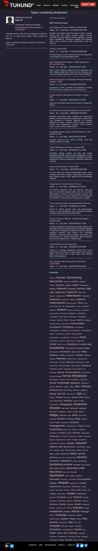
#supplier (71, 515)
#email (66, 375)
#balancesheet (57, 302)
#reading (79, 476)
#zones (81, 540)
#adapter (82, 282)
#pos (51, 454)
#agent (75, 285)
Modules (56, 5)
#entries (62, 379)
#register (53, 483)
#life (69, 415)
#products (66, 460)
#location (61, 419)
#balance (81, 299)
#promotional (86, 465)
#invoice (54, 408)
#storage (85, 511)
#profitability (82, 461)
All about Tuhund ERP (58, 49)
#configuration (54, 330)
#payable (71, 443)
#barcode (57, 306)
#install (81, 401)
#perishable (81, 447)
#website (84, 536)
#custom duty (85, 344)
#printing (53, 457)
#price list (65, 454)
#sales (71, 493)
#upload (78, 529)
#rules (78, 490)
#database (54, 355)
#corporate (75, 337)
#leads (69, 412)
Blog (40, 545)
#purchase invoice (57, 468)
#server (77, 500)
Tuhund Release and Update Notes (63, 244)
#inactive (67, 397)
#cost (83, 337)
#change (52, 320)
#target (72, 519)
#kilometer (53, 412)
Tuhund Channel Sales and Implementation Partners (69, 203)
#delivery (61, 358)
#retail (83, 487)
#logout (84, 419)
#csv (64, 344)
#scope (69, 497)
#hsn (84, 394)
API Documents (50, 545)
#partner (63, 443)
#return (52, 490)
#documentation (64, 366)
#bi (63, 306)
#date (62, 355)
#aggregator (84, 285)
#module (76, 433)
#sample (52, 497)
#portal (85, 450)
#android (81, 288)
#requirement (55, 486)
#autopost (65, 299)
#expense (75, 383)
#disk (87, 362)
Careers (64, 5)
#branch (62, 309)
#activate (66, 282)
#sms (69, 508)
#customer (56, 348)
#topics (71, 526)
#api (88, 288)
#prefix (57, 454)
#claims (79, 320)
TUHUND (22, 5)
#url (84, 529)
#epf (67, 379)
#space (86, 508)
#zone (75, 540)
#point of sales (70, 450)
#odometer (72, 436)
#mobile (61, 433)
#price (73, 453)
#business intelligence (68, 313)
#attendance (73, 295)
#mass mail (66, 429)
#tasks (78, 519)
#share (77, 504)
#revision (67, 490)
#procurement (71, 457)
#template (54, 525)
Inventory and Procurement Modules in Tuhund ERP (69, 110)
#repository (74, 483)
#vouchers (53, 536)
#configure (65, 330)
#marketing (55, 429)
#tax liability (63, 522)
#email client (85, 372)
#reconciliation (84, 479)
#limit (74, 415)
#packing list (54, 443)
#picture (57, 450)
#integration (66, 404)
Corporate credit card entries (27, 25)
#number (64, 436)
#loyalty (57, 422)
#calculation (81, 313)
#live (84, 415)
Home (39, 5)
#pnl (62, 450)
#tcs (75, 522)
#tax (70, 522)
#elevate (60, 372)
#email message (55, 376)
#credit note (80, 341)
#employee (79, 375)
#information (58, 401)
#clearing (87, 320)
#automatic (54, 299)
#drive (60, 369)
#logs (51, 422)
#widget (61, 540)
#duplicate (67, 369)
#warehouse (62, 536)
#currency (72, 344)
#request (82, 483)
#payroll (53, 446)
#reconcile (72, 479)
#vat (66, 533)
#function (76, 390)
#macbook (65, 422)
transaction (10, 45)
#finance (86, 386)
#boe (79, 306)
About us (62, 545)
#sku (64, 508)
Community (33, 545)
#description (53, 362)
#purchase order (75, 468)
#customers (70, 348)
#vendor (73, 533)
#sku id (59, 508)
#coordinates (65, 337)
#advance (60, 285)
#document (53, 366)
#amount (61, 288)
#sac (89, 490)
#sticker (66, 511)
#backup (72, 299)
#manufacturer (71, 426)
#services (53, 504)
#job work (74, 408)
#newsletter (85, 433)
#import (59, 397)
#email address (72, 372)
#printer (81, 453)
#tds (79, 522)
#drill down (53, 369)
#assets (52, 296)
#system (64, 518)
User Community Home (57, 18)
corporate (15, 42)
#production (54, 461)
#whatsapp (53, 540)
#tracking (78, 526)
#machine (74, 422)
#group (52, 393)
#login (78, 419)
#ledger (54, 415)
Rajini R (19, 20)
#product (82, 457)
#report (63, 482)
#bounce (52, 310)
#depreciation (82, 359)
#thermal (64, 526)
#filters (78, 387)
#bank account (71, 303)
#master (75, 429)
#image (52, 397)
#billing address (71, 306)
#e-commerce (77, 369)
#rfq (73, 490)
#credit (52, 344)
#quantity (73, 472)
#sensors (69, 501)
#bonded (85, 306)
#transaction (55, 529)
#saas (84, 490)
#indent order (77, 397)
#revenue (59, 490)
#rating (72, 476)
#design (62, 362)
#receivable (54, 479)
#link (80, 415)
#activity (74, 281)
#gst (79, 393)
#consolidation (75, 330)
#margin (87, 426)
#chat (65, 320)
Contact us (71, 545)
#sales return (61, 494)
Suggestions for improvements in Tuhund (65, 184)
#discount (70, 362)
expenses (32, 42)
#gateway (84, 390)
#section (86, 497)
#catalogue (73, 317)
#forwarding (67, 390)
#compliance (79, 327)
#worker (68, 540)
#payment (81, 443)
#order (68, 440)
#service (85, 501)
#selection (53, 501)
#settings (70, 504)
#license (63, 415)
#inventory (80, 404)
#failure (66, 387)
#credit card (70, 341)
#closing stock (54, 324)
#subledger (61, 515)
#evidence (83, 379)
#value (60, 533)
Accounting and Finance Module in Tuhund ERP (68, 27)
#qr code (66, 472)
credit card (41, 42)
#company (68, 327)
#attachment (60, 296)
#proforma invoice (60, 464)
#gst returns (71, 394)
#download (86, 365)
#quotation (56, 475)
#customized (54, 352)
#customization (83, 348)
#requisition (66, 487)
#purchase (55, 471)
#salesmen (81, 494)
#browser (77, 310)
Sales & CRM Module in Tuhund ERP (64, 167)
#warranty (71, 536)
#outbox (75, 440)
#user (52, 532)
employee (24, 42)
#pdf (60, 446)
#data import (75, 352)
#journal (82, 408)
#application (60, 292)
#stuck (51, 515)
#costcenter (53, 341)
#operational (60, 440)
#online (80, 436)
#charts (59, 320)
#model (68, 433)
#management (57, 425)
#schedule (61, 497)
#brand (70, 310)
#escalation (74, 379)
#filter (72, 387)
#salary (52, 494)
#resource (75, 486)
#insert (75, 401)
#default (79, 355)
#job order (65, 408)
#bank (80, 303)
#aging (52, 289)
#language (62, 412)
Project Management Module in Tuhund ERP (66, 147)
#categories (82, 317)
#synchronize (54, 519)
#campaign (53, 317)
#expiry (52, 387)
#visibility (81, 533)
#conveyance (54, 337)
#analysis (72, 289)
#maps (80, 426)
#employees (53, 379)
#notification (54, 436)
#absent (52, 278)
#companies (55, 327)
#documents (75, 366)
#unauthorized (67, 529)
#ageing (68, 285)
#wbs (78, 536)
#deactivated (70, 355)
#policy (79, 450)
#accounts (56, 281)
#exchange (63, 382)
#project (76, 465)
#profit (74, 461)
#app (51, 292)
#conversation (77, 334)
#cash (65, 317)
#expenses (85, 383)
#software (78, 507)
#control (68, 334)
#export (59, 387)
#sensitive (61, 501)
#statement (56, 511)
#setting (62, 504)
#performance (69, 447)
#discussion (80, 362)
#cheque (72, 320)
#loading (52, 419)
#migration (53, 433)
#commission (77, 323)
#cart (60, 317)
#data (84, 351)
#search (77, 497)
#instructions (54, 404)
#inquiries (68, 401)
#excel (53, 382)
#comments (65, 324)
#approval (71, 292)
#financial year (55, 390)
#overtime (82, 440)
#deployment (71, 359)
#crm (59, 344)
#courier (62, 341)
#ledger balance (78, 412)
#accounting (74, 277)
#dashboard (65, 352)
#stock (75, 511)
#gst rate (61, 393)
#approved (82, 292)
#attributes (85, 296)
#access (61, 277)
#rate (67, 476)
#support (79, 515)
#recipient (64, 479)
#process (61, 457)
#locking (70, 419)
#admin (52, 285)
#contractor (60, 334)
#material (82, 429)
